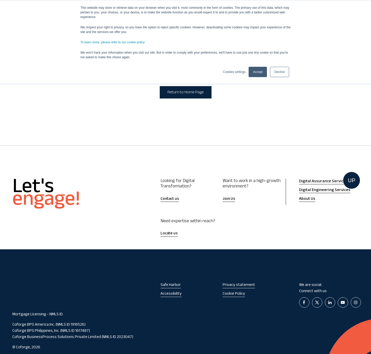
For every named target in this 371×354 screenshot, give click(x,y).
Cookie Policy (234, 294)
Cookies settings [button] (234, 72)
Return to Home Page (185, 92)
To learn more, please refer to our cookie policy (112, 42)
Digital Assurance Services (323, 181)
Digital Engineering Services (324, 190)
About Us (307, 199)
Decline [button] (279, 72)
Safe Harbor (171, 285)
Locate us (169, 233)
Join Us (229, 199)
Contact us (170, 199)
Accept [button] (258, 72)
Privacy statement (239, 285)
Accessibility (171, 294)
